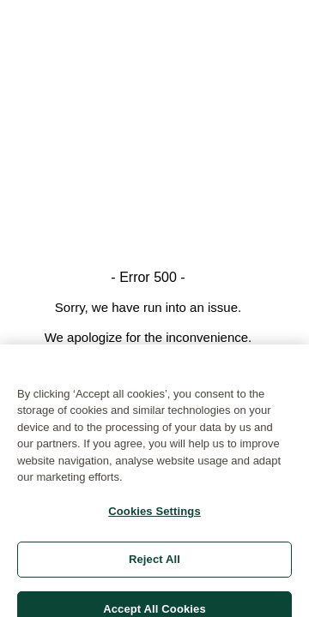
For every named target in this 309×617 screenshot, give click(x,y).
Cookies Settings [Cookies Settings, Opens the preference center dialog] (154, 515)
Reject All (154, 564)
